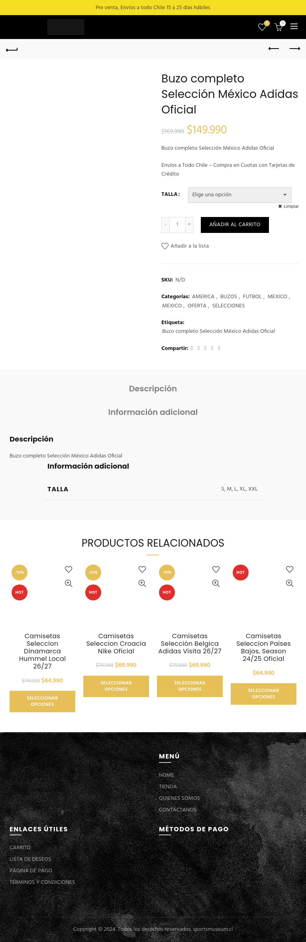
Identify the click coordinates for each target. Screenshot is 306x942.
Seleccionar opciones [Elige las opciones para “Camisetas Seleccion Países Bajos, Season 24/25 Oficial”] (263, 694)
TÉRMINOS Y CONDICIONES (42, 882)
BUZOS (228, 297)
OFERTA (197, 306)
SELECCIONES (228, 306)
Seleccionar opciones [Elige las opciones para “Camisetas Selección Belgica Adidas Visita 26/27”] (189, 686)
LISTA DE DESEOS (30, 859)
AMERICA (203, 297)
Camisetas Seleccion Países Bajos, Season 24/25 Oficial (263, 647)
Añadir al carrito (234, 224)
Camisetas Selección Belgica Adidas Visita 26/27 (189, 643)
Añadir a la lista (190, 246)
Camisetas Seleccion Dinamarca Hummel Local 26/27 (42, 651)
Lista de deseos (266, 23)
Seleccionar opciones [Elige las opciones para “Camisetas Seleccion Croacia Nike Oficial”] (115, 686)
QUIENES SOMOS (179, 798)
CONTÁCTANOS (177, 810)
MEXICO (277, 297)
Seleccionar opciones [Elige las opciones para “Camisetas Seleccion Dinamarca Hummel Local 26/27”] (42, 701)
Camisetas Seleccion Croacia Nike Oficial (116, 643)
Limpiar (291, 207)
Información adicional (153, 412)
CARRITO (20, 847)
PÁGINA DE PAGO (31, 871)
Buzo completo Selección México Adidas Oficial (218, 332)
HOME (166, 775)
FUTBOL (252, 297)
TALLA (169, 194)
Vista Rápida (68, 583)
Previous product (274, 48)
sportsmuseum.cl (213, 929)
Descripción (153, 388)
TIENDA (168, 787)
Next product (294, 48)
